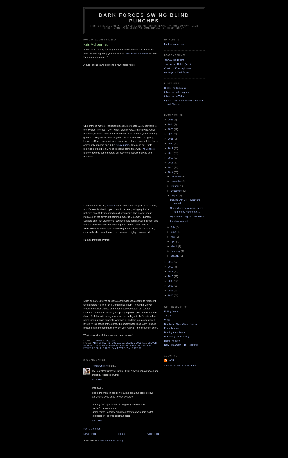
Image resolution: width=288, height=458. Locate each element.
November (177, 181)
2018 (171, 153)
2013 (171, 262)
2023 (171, 129)
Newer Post (89, 433)
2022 (171, 134)
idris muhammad (109, 346)
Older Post (153, 433)
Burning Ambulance (174, 332)
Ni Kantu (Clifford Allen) (176, 336)
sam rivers (118, 348)
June (174, 232)
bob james (118, 343)
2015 (171, 167)
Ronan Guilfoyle (100, 365)
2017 (171, 157)
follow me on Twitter (174, 96)
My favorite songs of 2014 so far (187, 216)
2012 (171, 266)
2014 (171, 172)
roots (106, 348)
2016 (171, 162)
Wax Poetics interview (137, 53)
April (173, 241)
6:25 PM (97, 379)
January (175, 255)
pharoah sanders (141, 346)
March (174, 246)
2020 (171, 143)
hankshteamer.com (174, 44)
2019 (171, 148)
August (175, 195)
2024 (171, 124)
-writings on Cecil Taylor (176, 72)
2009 (171, 281)
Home (121, 433)
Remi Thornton (172, 340)
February (176, 251)
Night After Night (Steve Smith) (180, 324)
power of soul (92, 348)
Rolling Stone (171, 311)
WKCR (168, 319)
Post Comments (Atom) (110, 440)
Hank (171, 360)
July (173, 227)
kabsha (124, 346)
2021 (171, 138)
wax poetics (134, 348)
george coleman (136, 343)
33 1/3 (167, 315)
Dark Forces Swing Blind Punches (144, 18)
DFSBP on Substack (175, 88)
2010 (171, 276)
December (177, 176)
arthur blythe (102, 343)
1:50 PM (97, 420)
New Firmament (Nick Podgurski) (181, 344)
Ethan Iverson (171, 328)
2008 (171, 285)
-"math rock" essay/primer (178, 68)
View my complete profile (180, 365)
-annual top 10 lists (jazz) (177, 64)
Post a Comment (92, 428)
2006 (171, 295)
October (175, 186)
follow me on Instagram (176, 92)
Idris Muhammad (179, 221)
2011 (171, 271)
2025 (171, 119)
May (173, 236)
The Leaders (148, 148)
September (177, 190)
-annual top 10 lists (174, 59)
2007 (171, 290)
